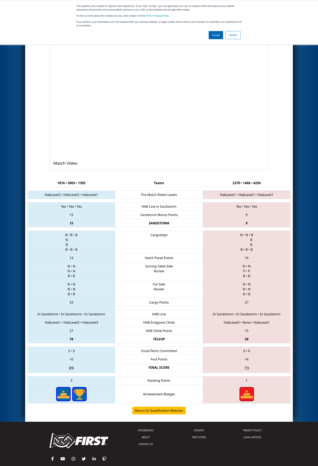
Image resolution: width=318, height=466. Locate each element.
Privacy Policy (157, 15)
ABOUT (146, 437)
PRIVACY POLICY (252, 430)
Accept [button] (216, 35)
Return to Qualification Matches (159, 410)
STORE (199, 437)
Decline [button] (233, 35)
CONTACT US (145, 444)
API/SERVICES (145, 430)
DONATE (199, 430)
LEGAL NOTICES (252, 437)
